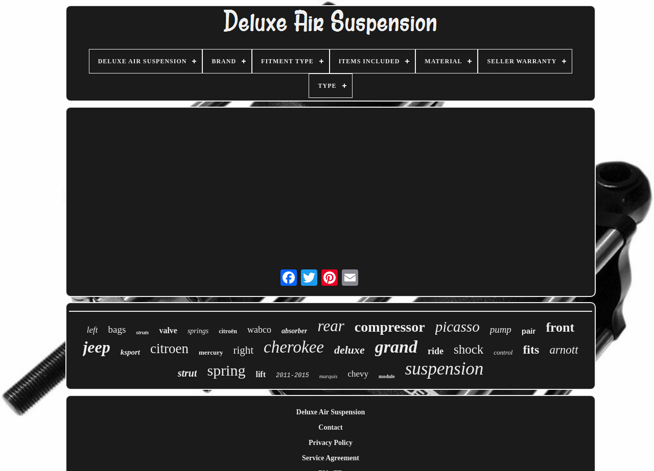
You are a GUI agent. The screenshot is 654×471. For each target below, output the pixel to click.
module (387, 376)
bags (117, 329)
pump (500, 329)
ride (435, 351)
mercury (211, 352)
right (243, 350)
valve (168, 330)
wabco (259, 330)
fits (531, 349)
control (503, 352)
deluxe (349, 349)
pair (529, 331)
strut (187, 373)
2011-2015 (292, 375)
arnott (563, 349)
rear (330, 326)
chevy (357, 374)
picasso (457, 326)
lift (260, 374)
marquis (328, 376)
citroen (169, 348)
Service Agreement (330, 458)
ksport (130, 352)
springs (198, 331)
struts (142, 332)
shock (468, 349)
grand (396, 346)
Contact (330, 427)
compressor (390, 327)
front (560, 327)
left (92, 330)
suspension (444, 369)
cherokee (294, 347)
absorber (295, 331)
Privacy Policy (331, 443)
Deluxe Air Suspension (330, 412)
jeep (96, 347)
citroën (228, 331)
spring (226, 370)
